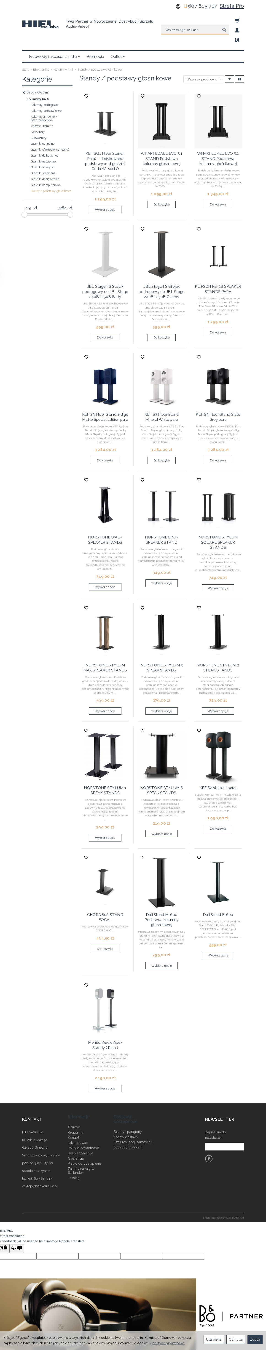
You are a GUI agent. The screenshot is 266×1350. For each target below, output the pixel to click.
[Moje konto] (237, 30)
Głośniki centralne (43, 121)
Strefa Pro (232, 6)
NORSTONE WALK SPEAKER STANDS (105, 509)
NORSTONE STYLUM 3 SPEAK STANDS (161, 634)
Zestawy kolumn (42, 104)
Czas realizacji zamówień (133, 1094)
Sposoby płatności (128, 1099)
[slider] (24, 193)
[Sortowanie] (229, 57)
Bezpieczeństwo (81, 1105)
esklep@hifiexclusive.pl (40, 1145)
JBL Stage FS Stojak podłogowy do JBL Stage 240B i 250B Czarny (161, 264)
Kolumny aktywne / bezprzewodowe (44, 96)
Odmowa (236, 1339)
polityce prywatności (168, 1343)
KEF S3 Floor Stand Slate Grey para (218, 388)
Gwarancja (76, 1110)
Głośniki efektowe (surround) (50, 127)
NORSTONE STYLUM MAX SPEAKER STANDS (105, 634)
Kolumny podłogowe (44, 83)
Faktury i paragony (128, 1083)
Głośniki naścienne (43, 139)
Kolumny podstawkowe (46, 89)
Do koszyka (161, 180)
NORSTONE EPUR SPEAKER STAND (162, 509)
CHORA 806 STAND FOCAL (105, 878)
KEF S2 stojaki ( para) (218, 753)
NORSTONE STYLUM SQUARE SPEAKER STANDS (218, 509)
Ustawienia (214, 1339)
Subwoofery (39, 116)
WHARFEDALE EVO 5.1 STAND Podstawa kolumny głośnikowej (161, 135)
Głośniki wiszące (42, 145)
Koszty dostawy (126, 1088)
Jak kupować (78, 1094)
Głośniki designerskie (45, 157)
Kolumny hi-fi (38, 77)
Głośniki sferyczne (43, 151)
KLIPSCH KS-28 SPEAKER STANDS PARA (218, 262)
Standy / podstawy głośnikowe (51, 169)
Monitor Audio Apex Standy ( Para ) (105, 1005)
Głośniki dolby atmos (44, 133)
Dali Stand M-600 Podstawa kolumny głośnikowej (161, 882)
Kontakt (73, 1089)
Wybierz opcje (105, 184)
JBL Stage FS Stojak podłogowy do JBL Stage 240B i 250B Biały (105, 264)
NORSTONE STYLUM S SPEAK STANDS (161, 755)
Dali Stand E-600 (218, 878)
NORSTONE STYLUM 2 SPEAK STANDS (218, 634)
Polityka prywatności (84, 1100)
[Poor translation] (16, 1207)
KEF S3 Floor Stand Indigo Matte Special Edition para (105, 388)
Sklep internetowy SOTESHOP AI (223, 1176)
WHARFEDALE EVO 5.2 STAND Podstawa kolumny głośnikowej (218, 135)
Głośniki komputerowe (46, 163)
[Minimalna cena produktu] (28, 186)
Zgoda (255, 1339)
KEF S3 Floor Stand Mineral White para (161, 388)
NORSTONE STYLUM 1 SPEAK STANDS (105, 755)
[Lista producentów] (203, 57)
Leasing (74, 1129)
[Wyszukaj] (224, 30)
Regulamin (76, 1084)
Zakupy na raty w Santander (81, 1122)
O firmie (74, 1079)
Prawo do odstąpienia (85, 1115)
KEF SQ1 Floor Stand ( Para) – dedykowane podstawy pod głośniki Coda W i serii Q (105, 137)
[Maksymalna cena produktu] (62, 186)
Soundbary (38, 110)
